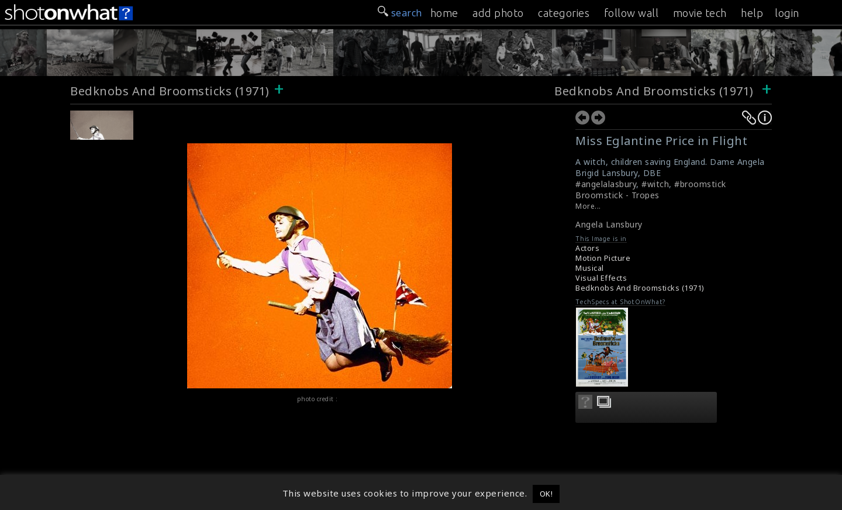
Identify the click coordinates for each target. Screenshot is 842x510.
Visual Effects (601, 278)
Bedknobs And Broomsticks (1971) (170, 91)
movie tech (700, 13)
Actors (587, 248)
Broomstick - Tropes (617, 195)
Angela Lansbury (609, 224)
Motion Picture (602, 258)
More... (588, 206)
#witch (655, 183)
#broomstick (700, 183)
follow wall (631, 13)
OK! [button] (546, 493)
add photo (498, 13)
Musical (589, 268)
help (752, 13)
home (444, 13)
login (787, 13)
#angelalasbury (605, 183)
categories (563, 13)
